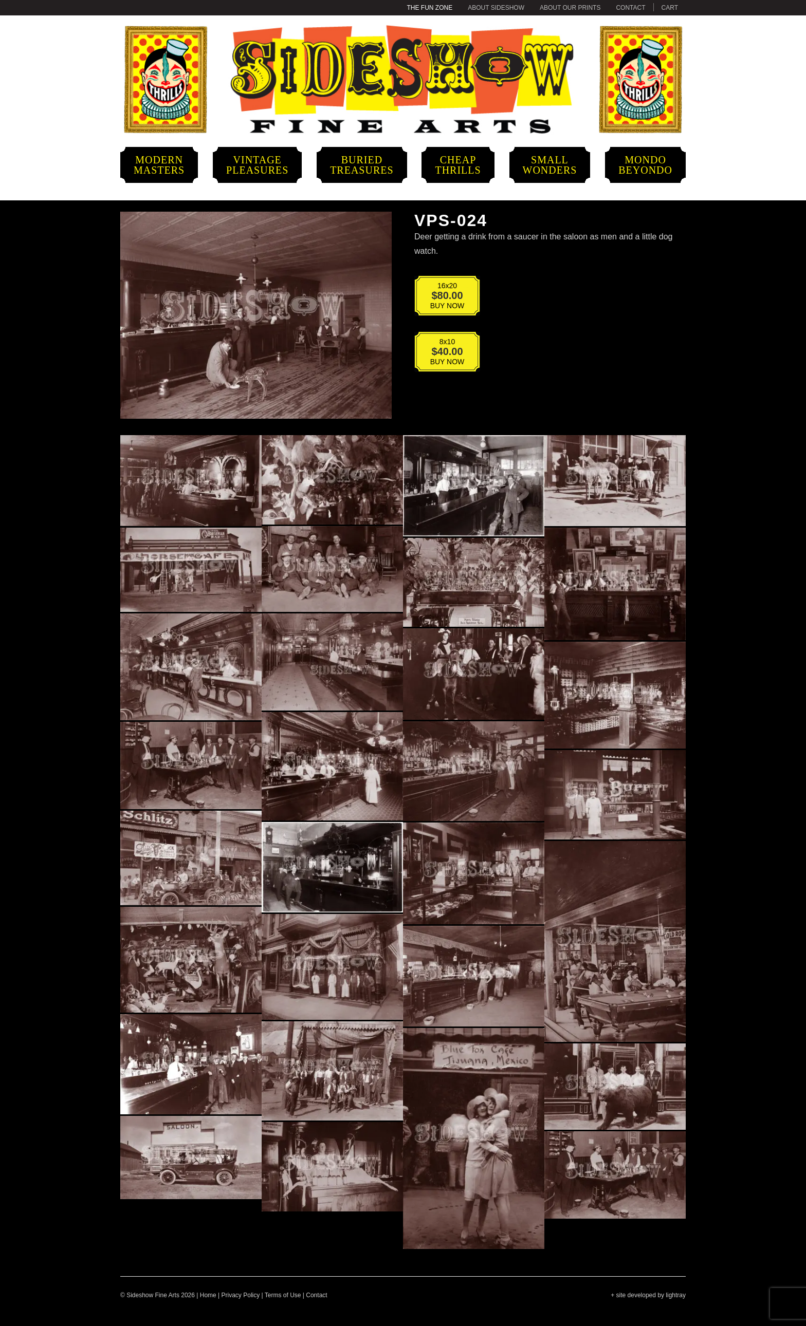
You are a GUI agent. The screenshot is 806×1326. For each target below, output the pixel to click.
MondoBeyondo (645, 165)
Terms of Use (283, 1295)
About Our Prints (570, 7)
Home (208, 1295)
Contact (630, 7)
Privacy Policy (241, 1295)
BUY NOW (440, 298)
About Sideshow (496, 7)
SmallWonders (550, 165)
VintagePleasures (257, 165)
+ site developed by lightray (648, 1295)
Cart (670, 7)
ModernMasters (159, 165)
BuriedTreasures (361, 165)
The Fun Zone (430, 7)
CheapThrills (458, 165)
